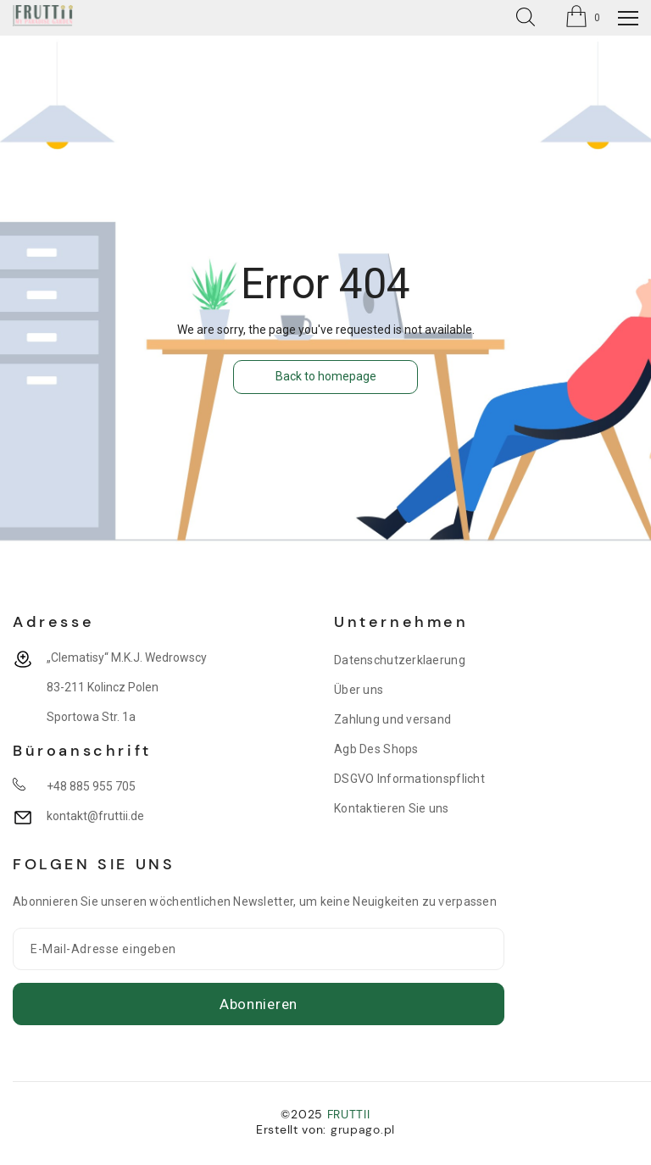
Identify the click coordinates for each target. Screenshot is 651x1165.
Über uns (358, 689)
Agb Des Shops (376, 749)
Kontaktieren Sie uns (391, 808)
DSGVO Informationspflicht (409, 778)
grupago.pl (363, 1129)
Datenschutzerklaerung (399, 660)
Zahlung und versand (392, 719)
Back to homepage (325, 376)
